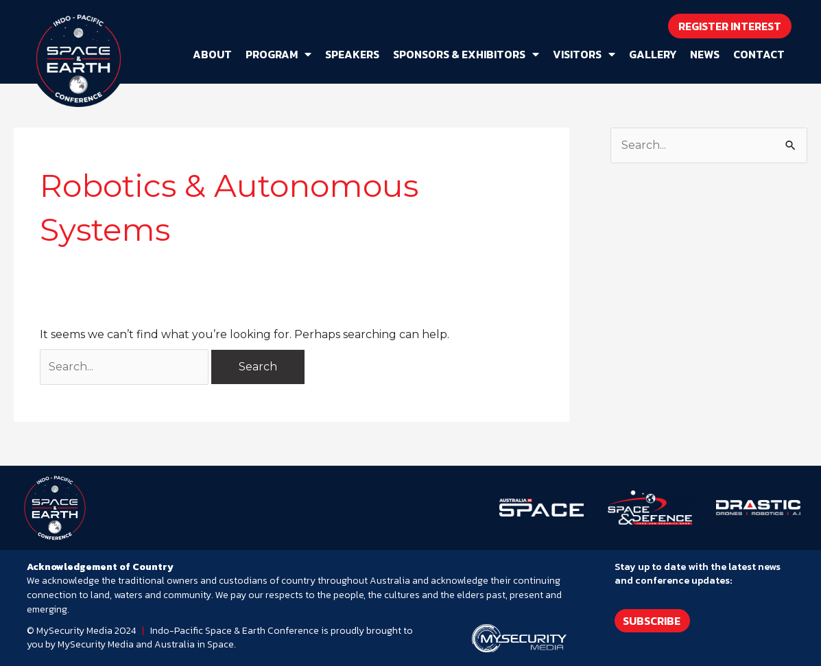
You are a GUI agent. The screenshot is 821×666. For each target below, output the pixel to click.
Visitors (584, 54)
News (704, 54)
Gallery (652, 54)
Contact (759, 54)
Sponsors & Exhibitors (466, 54)
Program (278, 54)
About (212, 54)
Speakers (352, 54)
